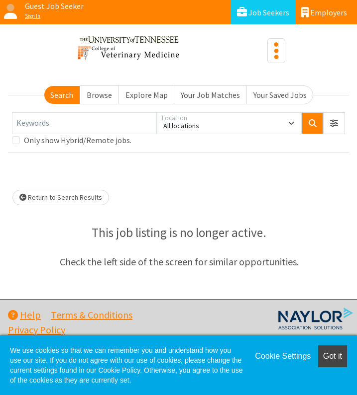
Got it (332, 356)
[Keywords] (84, 123)
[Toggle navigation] (276, 50)
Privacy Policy (36, 329)
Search (61, 95)
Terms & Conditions (91, 315)
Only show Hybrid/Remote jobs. (77, 140)
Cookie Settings (283, 356)
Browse (99, 95)
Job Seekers (263, 12)
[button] (334, 123)
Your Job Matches (210, 95)
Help (24, 315)
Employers (324, 12)
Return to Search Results (60, 197)
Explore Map (146, 95)
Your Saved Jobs (280, 95)
